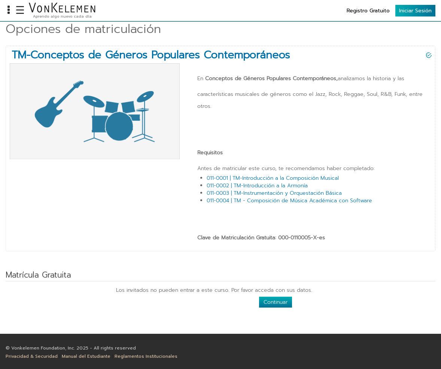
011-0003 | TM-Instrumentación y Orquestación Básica (274, 193)
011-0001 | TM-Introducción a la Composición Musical (273, 178)
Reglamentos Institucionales (146, 356)
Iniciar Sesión (415, 11)
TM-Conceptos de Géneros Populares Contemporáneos (151, 55)
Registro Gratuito (368, 11)
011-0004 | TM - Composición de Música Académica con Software (289, 201)
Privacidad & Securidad (32, 356)
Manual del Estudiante (86, 356)
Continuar (276, 302)
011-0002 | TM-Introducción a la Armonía (257, 186)
